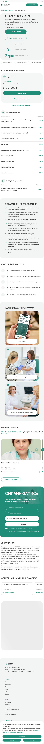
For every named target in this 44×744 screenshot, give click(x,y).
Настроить (32, 740)
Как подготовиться (36, 62)
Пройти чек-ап (16, 32)
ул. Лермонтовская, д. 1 (31, 432)
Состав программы (8, 62)
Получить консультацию (15, 38)
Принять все (22, 736)
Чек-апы (11, 10)
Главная (5, 10)
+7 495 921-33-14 (39, 589)
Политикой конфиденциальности (30, 531)
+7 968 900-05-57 (7, 589)
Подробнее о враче (7, 472)
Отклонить (12, 740)
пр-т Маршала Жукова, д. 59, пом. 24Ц (11, 432)
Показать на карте (8, 592)
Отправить (22, 524)
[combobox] (22, 518)
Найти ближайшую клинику (21, 105)
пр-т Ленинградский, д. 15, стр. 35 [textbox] (17, 518)
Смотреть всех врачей (11, 479)
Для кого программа (22, 62)
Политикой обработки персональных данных (21, 731)
